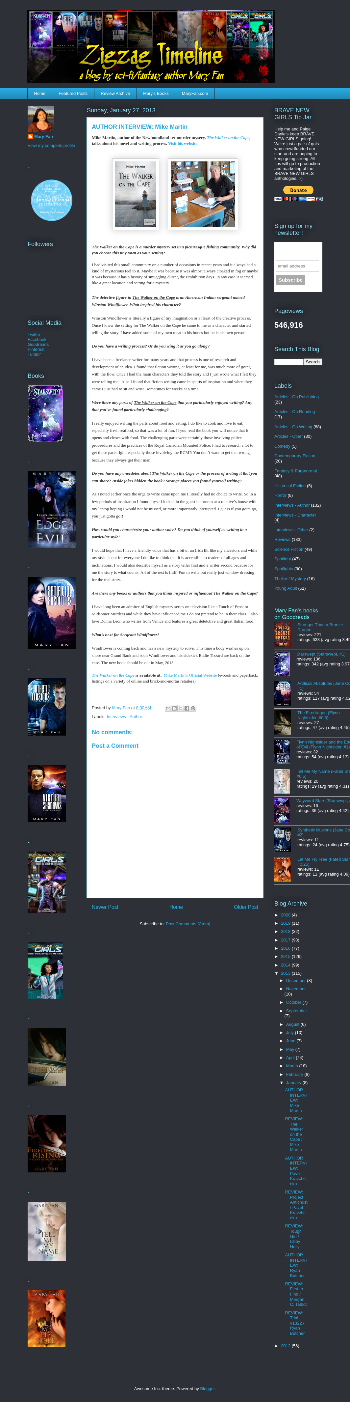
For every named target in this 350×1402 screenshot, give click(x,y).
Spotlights (283, 568)
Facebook (37, 339)
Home (40, 93)
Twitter (34, 334)
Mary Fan (43, 136)
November (296, 988)
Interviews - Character (295, 515)
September (296, 1010)
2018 (286, 931)
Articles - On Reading (294, 411)
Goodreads (38, 344)
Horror (280, 495)
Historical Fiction (290, 485)
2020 (286, 914)
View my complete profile (51, 145)
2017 (286, 940)
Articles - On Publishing (296, 396)
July (290, 1032)
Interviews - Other (291, 529)
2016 (286, 948)
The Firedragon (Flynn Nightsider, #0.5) (318, 715)
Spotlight (282, 558)
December (296, 980)
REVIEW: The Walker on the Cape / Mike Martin (294, 1134)
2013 (286, 973)
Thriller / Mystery (290, 578)
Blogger (207, 1388)
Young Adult (285, 588)
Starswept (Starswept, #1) (321, 654)
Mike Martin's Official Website (190, 675)
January (294, 1082)
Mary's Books (156, 93)
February (295, 1074)
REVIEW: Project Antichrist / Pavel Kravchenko (296, 1205)
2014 (286, 965)
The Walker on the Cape (228, 137)
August (293, 1024)
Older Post (246, 907)
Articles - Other (288, 436)
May (290, 1049)
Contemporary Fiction (294, 455)
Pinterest (36, 349)
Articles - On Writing (293, 426)
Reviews (282, 539)
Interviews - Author (124, 716)
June (291, 1040)
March (292, 1065)
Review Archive (115, 93)
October (294, 1002)
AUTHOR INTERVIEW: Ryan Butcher (296, 1265)
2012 (286, 1345)
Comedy (282, 446)
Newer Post (105, 907)
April (291, 1057)
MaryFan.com (195, 93)
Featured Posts (73, 93)
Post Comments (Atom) (188, 923)
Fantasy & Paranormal (295, 470)
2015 (286, 956)
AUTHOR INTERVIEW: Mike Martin (296, 1100)
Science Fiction (288, 549)
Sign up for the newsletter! (294, 251)
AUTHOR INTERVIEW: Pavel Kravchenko (296, 1171)
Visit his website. (183, 143)
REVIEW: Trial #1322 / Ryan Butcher (295, 1323)
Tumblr (34, 354)
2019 (286, 923)
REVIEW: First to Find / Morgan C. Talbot (296, 1294)
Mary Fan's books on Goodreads (296, 613)
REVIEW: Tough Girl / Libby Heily (294, 1236)
